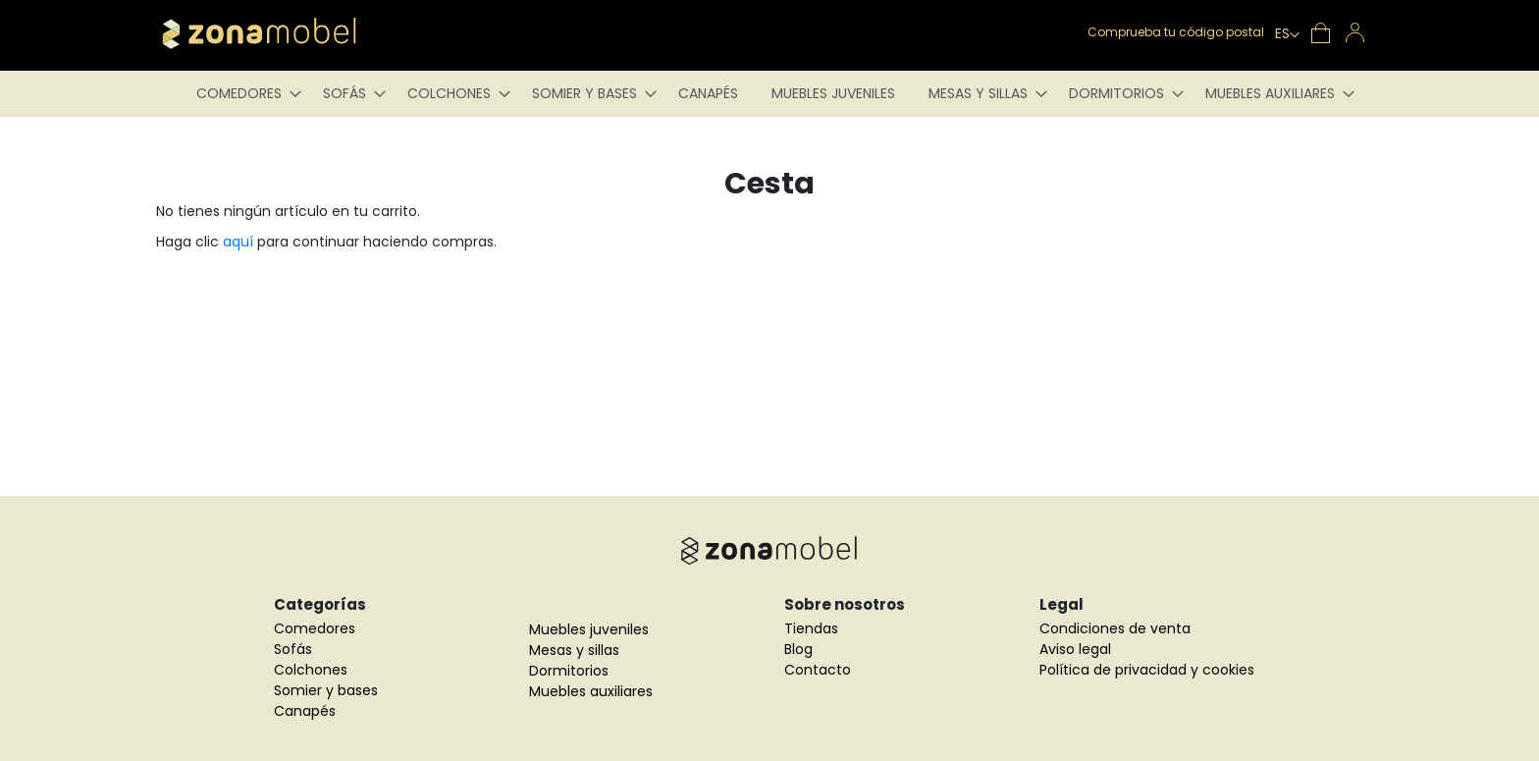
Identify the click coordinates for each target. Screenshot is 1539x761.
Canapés (305, 711)
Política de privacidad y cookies (1146, 669)
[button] (1287, 35)
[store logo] (288, 33)
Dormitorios (569, 670)
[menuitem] (243, 94)
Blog (798, 649)
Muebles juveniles (589, 629)
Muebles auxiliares (591, 691)
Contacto (817, 669)
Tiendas (811, 628)
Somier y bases (326, 690)
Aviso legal (1075, 649)
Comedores (314, 628)
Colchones (310, 669)
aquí (238, 241)
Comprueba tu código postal (1176, 32)
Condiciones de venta (1115, 628)
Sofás (293, 649)
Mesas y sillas (574, 650)
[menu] (769, 94)
